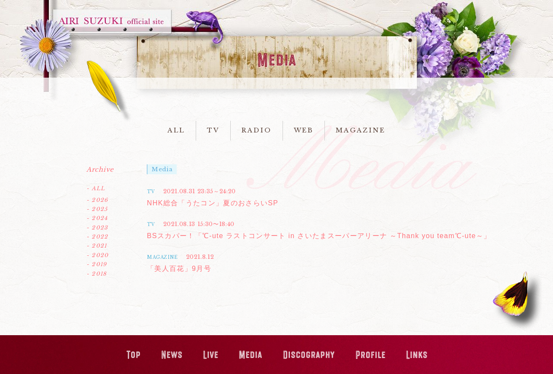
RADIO (257, 130)
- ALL (95, 188)
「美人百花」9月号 (179, 268)
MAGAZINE (360, 130)
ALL (176, 130)
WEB (304, 130)
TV (213, 130)
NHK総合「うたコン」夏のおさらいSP (212, 203)
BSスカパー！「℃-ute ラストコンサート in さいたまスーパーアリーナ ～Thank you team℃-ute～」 (319, 235)
